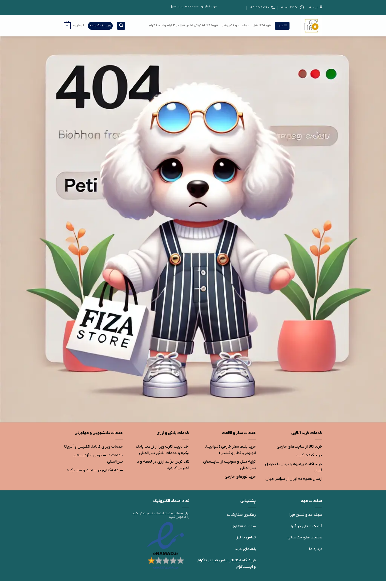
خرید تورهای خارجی (240, 476)
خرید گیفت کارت (309, 455)
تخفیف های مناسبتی (305, 537)
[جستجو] (121, 26)
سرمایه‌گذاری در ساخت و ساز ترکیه (95, 470)
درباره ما (315, 549)
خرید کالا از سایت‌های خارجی (299, 446)
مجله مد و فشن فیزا (235, 25)
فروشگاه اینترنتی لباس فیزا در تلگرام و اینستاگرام (183, 25)
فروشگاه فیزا (262, 25)
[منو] (282, 26)
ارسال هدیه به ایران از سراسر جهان (293, 478)
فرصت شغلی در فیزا (306, 526)
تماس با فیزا (246, 537)
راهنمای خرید (245, 549)
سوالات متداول (243, 526)
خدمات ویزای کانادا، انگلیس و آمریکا (93, 446)
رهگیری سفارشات (241, 514)
